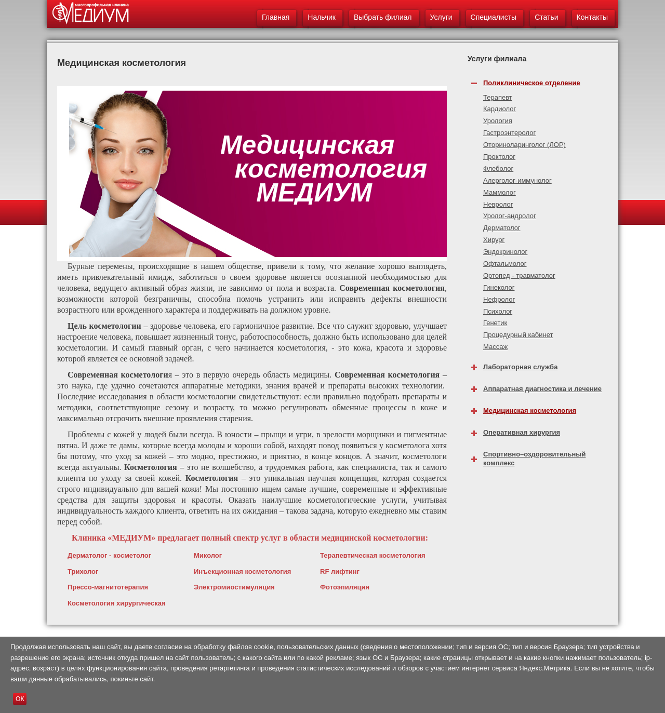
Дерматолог (502, 228)
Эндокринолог (505, 251)
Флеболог (498, 168)
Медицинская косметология (529, 410)
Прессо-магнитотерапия (108, 587)
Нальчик (322, 17)
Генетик (495, 323)
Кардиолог (499, 109)
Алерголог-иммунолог (517, 180)
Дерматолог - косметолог (109, 555)
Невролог (498, 204)
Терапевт (497, 97)
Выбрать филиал (383, 17)
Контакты (592, 17)
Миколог (208, 555)
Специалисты (494, 17)
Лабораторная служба (520, 367)
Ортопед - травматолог (519, 275)
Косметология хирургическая (117, 603)
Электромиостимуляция (234, 587)
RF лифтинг (340, 571)
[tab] (543, 80)
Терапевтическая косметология (372, 555)
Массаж (495, 347)
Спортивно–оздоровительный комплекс (534, 458)
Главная (275, 17)
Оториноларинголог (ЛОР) (524, 145)
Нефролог (499, 299)
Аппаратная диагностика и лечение (542, 389)
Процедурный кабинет (518, 335)
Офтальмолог (505, 263)
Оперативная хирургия (521, 432)
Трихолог (83, 571)
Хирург (493, 240)
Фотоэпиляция (344, 587)
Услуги (441, 17)
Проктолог (499, 156)
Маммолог (499, 192)
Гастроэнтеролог (509, 133)
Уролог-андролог (509, 216)
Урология (497, 121)
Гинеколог (498, 287)
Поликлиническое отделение (531, 83)
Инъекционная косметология (242, 571)
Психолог (497, 311)
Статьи (546, 17)
